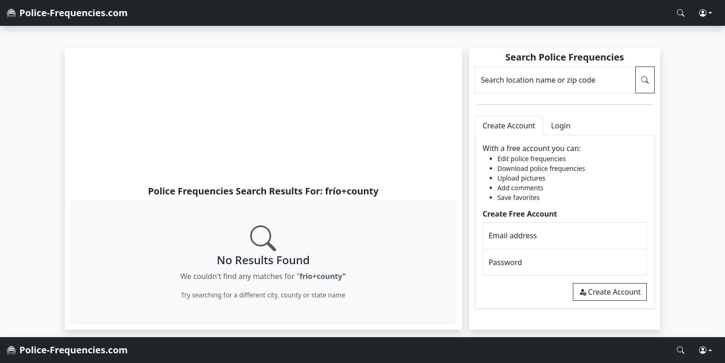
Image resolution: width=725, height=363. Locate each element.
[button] (705, 13)
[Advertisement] (263, 116)
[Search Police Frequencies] (681, 13)
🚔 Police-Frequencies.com (67, 12)
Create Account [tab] (509, 126)
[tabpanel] (565, 222)
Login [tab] (561, 126)
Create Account (610, 292)
